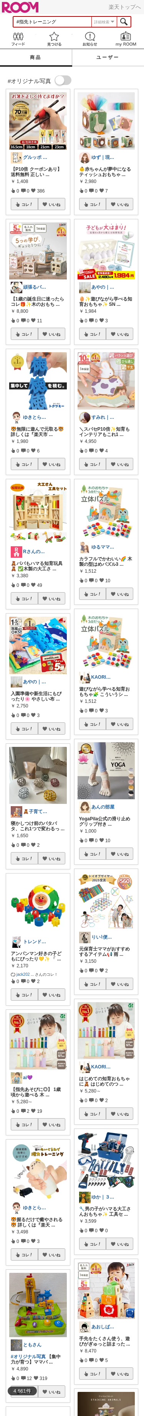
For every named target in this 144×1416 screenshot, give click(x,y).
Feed (18, 38)
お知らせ (90, 38)
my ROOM (126, 38)
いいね (54, 204)
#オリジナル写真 (28, 1356)
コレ (27, 204)
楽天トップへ (125, 7)
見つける (54, 38)
